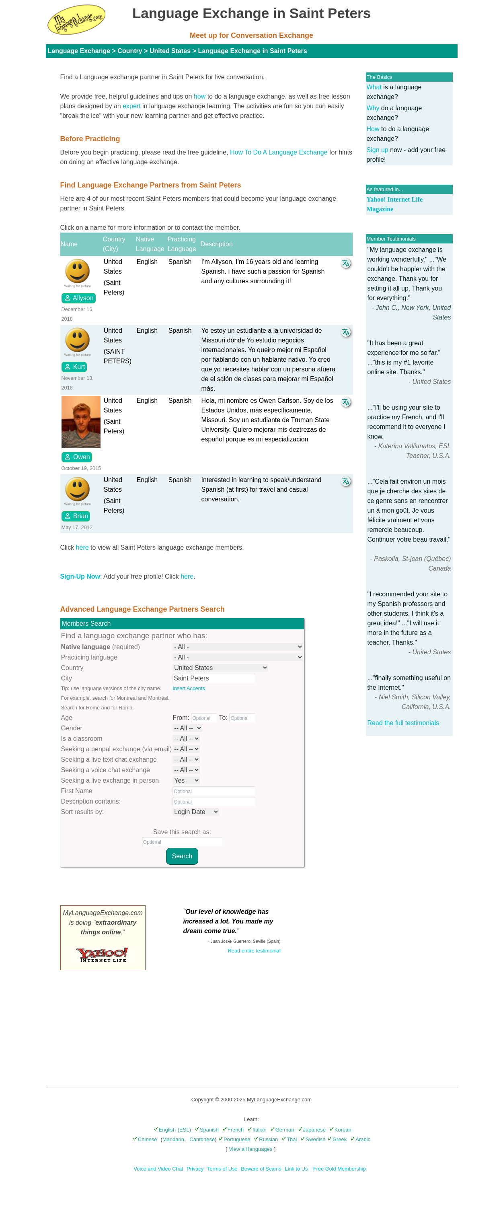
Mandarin (173, 1139)
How (373, 129)
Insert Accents (188, 688)
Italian (257, 1130)
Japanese (312, 1130)
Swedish (312, 1139)
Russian (266, 1139)
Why (373, 108)
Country (129, 50)
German (282, 1130)
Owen (77, 457)
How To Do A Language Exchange (279, 152)
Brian (76, 516)
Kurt (74, 367)
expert (131, 106)
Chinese (145, 1139)
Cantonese (202, 1139)
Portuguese (234, 1139)
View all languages (250, 1149)
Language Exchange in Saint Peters (252, 50)
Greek (337, 1139)
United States (170, 50)
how (199, 96)
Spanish (207, 1130)
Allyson (79, 298)
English (165, 1130)
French (233, 1130)
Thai (289, 1139)
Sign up (377, 149)
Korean (340, 1130)
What (374, 87)
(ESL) (184, 1130)
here (82, 547)
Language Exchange (79, 50)
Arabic (360, 1139)
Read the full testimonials (403, 722)
